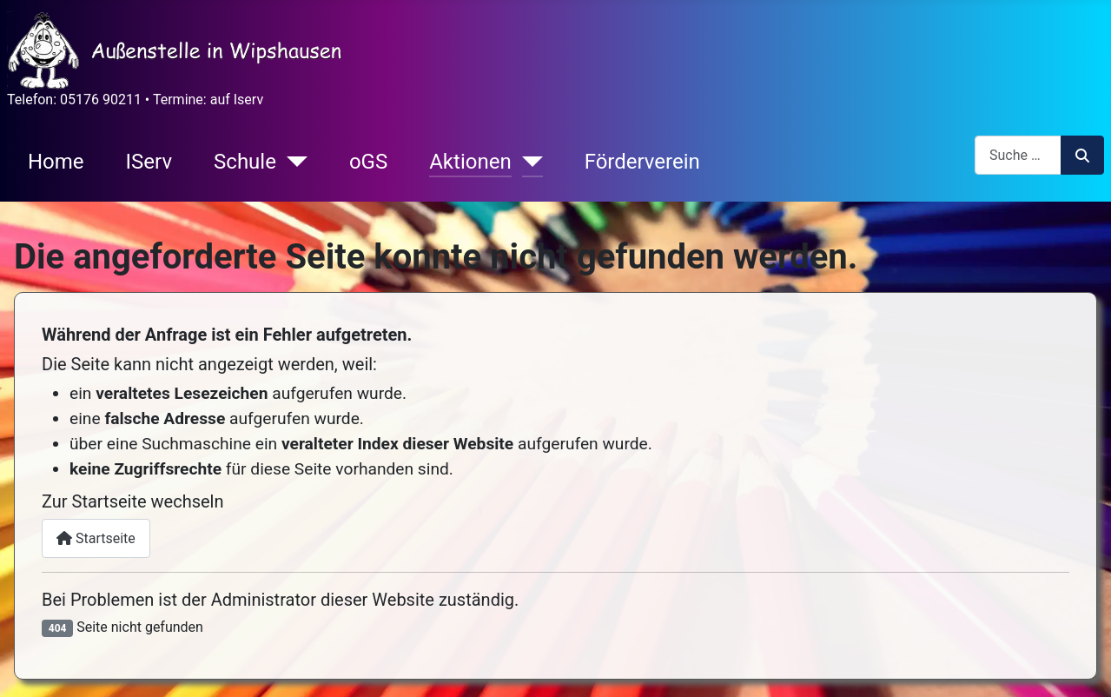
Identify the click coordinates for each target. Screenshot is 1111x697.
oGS (368, 161)
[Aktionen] (527, 161)
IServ (149, 161)
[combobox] (1018, 155)
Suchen (1082, 156)
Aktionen (470, 161)
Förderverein (642, 161)
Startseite (96, 538)
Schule (245, 161)
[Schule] (292, 161)
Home (56, 161)
